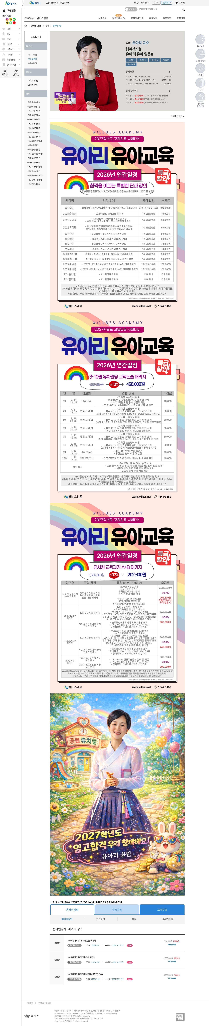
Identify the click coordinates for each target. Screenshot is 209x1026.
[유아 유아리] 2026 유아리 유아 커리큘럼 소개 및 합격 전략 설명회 (147, 99)
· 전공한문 (33, 184)
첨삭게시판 (131, 64)
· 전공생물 (33, 137)
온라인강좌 (72, 909)
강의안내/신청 (118, 18)
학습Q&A (166, 60)
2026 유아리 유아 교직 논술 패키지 (81, 940)
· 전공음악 (34, 167)
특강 (134, 919)
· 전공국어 (33, 102)
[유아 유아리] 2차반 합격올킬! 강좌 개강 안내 (140, 80)
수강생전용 (168, 919)
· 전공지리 (33, 162)
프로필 (131, 60)
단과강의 (100, 919)
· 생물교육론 (34, 141)
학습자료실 (154, 60)
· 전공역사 (33, 158)
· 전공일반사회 (35, 154)
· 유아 (32, 55)
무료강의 (153, 18)
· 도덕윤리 (33, 150)
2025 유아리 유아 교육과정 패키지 (81, 957)
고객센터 (182, 3)
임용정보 (167, 18)
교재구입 (162, 909)
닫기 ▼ (182, 116)
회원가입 (145, 3)
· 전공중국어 (34, 180)
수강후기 (142, 60)
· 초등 (32, 63)
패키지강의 (67, 919)
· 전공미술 (33, 171)
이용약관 (30, 1003)
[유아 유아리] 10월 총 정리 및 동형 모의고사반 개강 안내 (142, 83)
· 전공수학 (33, 124)
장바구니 (156, 3)
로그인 (136, 3)
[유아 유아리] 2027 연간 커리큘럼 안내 (138, 77)
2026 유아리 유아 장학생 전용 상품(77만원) (85, 974)
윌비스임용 (7, 15)
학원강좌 (117, 909)
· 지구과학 (32, 145)
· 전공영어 (33, 115)
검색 (184, 9)
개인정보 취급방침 (44, 1003)
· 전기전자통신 (35, 175)
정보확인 (90, 1013)
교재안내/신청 (137, 18)
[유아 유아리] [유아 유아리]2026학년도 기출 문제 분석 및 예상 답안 (147, 102)
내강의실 (166, 3)
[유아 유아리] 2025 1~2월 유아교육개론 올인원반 (147, 96)
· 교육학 (32, 81)
